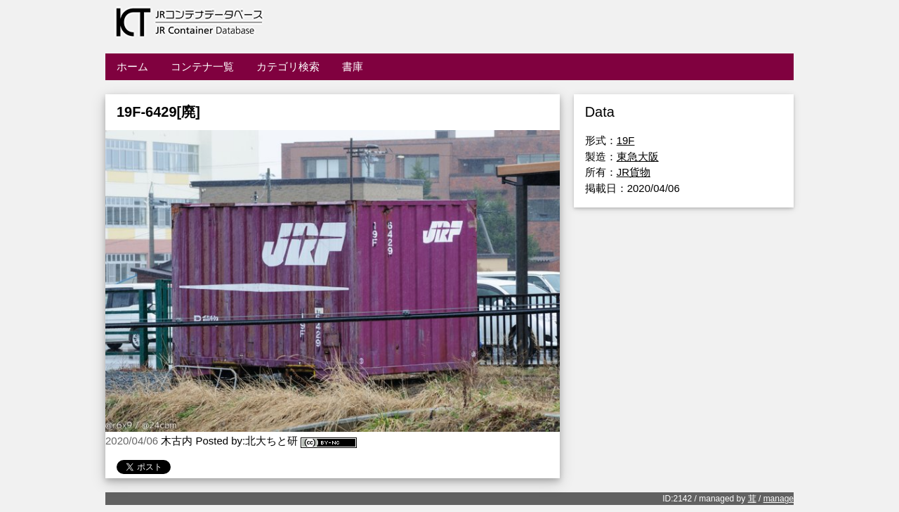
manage (778, 499)
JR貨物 (633, 172)
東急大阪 (638, 156)
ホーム (132, 66)
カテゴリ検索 (288, 66)
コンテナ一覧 (202, 66)
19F (626, 140)
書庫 (352, 66)
